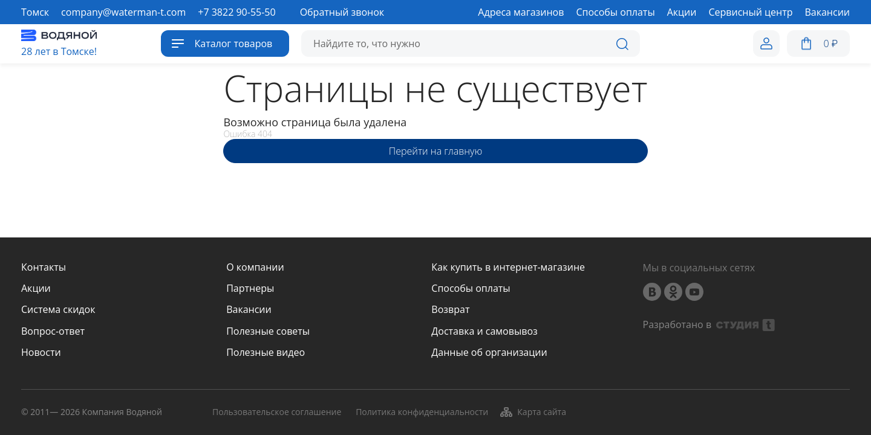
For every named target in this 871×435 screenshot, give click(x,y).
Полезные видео (265, 352)
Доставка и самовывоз (484, 331)
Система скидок (58, 309)
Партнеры (250, 288)
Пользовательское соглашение (276, 412)
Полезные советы (268, 331)
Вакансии (249, 309)
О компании (255, 267)
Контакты (43, 267)
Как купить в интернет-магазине (508, 267)
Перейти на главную (435, 151)
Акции (36, 288)
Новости (41, 352)
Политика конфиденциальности (422, 412)
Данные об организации (489, 352)
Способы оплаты (470, 288)
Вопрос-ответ (53, 331)
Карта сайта (532, 412)
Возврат (450, 309)
